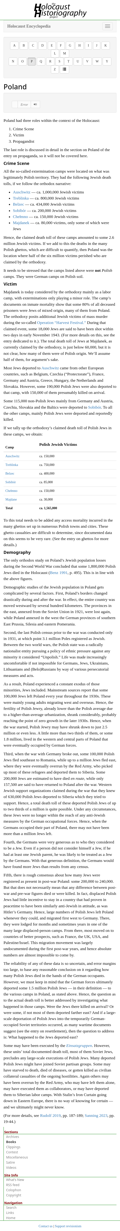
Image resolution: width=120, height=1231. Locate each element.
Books (11, 1142)
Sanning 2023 (96, 1115)
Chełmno (20, 216)
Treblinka (21, 198)
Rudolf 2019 (50, 1115)
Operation (61, 322)
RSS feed (12, 1185)
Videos (11, 1167)
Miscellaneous (17, 1157)
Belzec (18, 204)
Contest (12, 1152)
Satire (10, 1162)
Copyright (13, 1195)
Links (10, 1212)
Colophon (13, 1190)
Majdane (11, 499)
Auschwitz (21, 192)
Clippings (13, 1147)
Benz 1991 (59, 572)
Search (11, 1207)
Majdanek (21, 222)
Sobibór (19, 210)
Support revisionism (68, 1226)
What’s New (15, 1179)
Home (10, 1218)
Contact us (46, 1226)
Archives (12, 1136)
